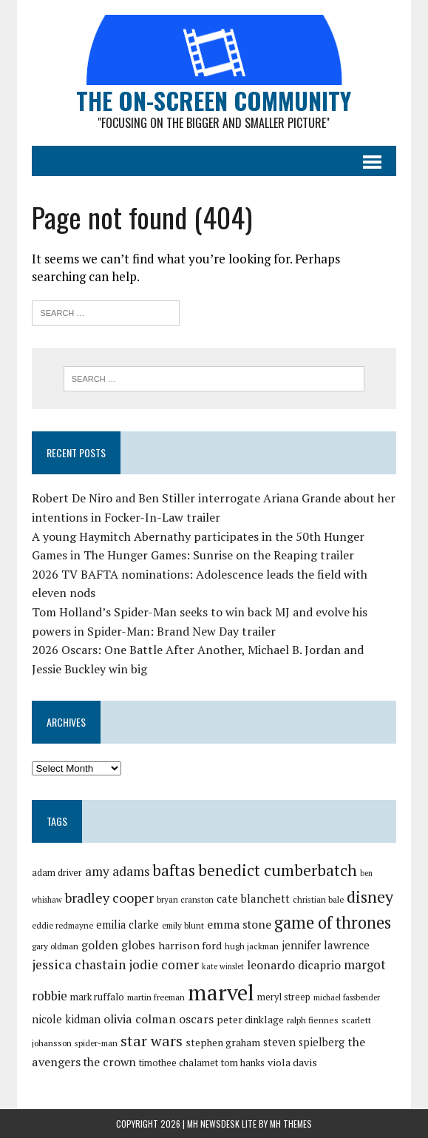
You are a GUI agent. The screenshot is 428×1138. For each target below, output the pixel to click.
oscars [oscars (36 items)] (196, 1019)
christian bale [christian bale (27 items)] (318, 899)
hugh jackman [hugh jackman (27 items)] (252, 946)
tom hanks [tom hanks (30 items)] (243, 1062)
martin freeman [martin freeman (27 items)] (156, 997)
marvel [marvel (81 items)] (221, 992)
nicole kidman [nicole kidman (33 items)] (66, 1019)
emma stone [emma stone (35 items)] (239, 924)
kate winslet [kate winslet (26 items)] (223, 966)
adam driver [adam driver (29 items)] (57, 872)
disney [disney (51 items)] (370, 896)
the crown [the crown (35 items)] (110, 1061)
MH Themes (291, 1123)
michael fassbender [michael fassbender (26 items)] (346, 997)
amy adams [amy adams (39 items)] (117, 871)
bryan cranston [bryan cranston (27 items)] (185, 899)
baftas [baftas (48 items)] (173, 870)
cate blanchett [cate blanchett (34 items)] (253, 898)
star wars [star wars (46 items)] (151, 1041)
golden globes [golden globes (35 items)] (118, 944)
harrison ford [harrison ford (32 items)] (190, 945)
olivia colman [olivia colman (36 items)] (139, 1019)
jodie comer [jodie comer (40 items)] (164, 964)
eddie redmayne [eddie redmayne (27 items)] (62, 925)
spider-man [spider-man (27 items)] (96, 1042)
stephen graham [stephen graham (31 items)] (223, 1042)
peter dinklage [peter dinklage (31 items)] (250, 1019)
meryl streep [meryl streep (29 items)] (283, 997)
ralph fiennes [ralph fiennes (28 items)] (313, 1020)
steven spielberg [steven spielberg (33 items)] (303, 1042)
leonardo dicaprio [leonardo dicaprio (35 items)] (294, 964)
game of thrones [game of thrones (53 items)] (332, 922)
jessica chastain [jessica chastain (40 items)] (79, 964)
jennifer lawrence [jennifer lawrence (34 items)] (326, 944)
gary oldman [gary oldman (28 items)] (55, 946)
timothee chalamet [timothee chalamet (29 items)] (178, 1063)
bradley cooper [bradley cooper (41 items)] (109, 897)
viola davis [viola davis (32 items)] (292, 1062)
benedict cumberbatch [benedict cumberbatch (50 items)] (277, 870)
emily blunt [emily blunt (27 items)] (183, 925)
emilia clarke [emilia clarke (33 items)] (127, 925)
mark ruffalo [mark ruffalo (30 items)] (97, 996)
